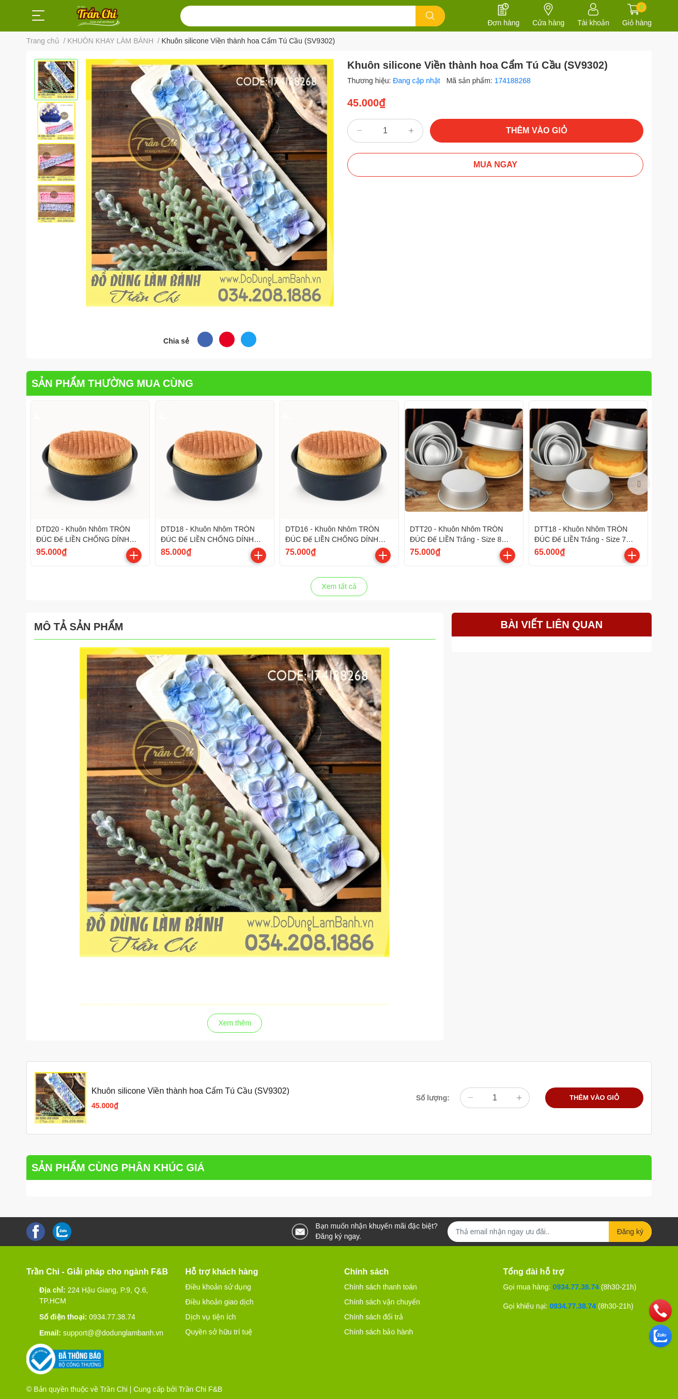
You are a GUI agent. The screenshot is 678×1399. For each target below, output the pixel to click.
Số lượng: (433, 1098)
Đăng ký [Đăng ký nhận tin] (630, 1231)
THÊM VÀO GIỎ (536, 130)
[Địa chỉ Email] (550, 1231)
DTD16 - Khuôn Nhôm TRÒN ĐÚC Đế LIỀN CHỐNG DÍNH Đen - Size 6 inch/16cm (332, 539)
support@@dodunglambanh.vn (113, 1333)
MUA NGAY (495, 164)
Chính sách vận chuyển (382, 1302)
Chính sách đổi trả (373, 1317)
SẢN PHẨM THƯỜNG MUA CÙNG (112, 383)
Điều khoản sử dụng (218, 1287)
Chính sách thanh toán (380, 1287)
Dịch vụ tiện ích (211, 1317)
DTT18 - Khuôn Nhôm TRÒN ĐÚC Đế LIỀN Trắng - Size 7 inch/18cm (580, 539)
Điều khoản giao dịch (220, 1302)
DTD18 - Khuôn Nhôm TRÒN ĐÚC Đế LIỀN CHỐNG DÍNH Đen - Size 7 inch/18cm (208, 539)
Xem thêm (234, 1023)
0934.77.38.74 (112, 1317)
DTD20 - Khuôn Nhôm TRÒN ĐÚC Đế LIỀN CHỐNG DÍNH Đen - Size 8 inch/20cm (83, 539)
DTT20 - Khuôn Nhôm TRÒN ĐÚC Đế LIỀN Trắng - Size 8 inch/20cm (456, 539)
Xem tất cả (338, 586)
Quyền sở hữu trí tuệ (219, 1332)
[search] (430, 16)
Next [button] (638, 483)
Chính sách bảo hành (378, 1332)
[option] (56, 79)
